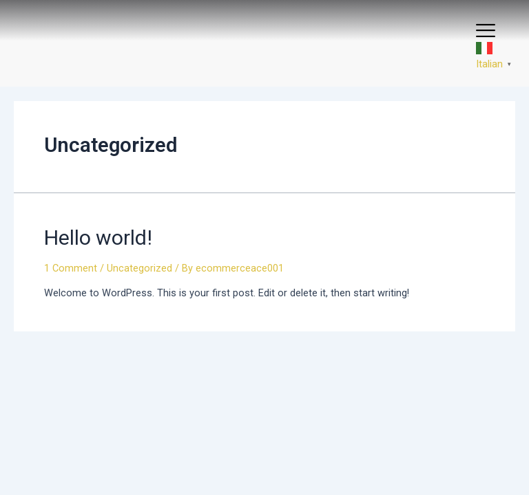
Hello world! (98, 238)
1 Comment (70, 268)
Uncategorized (139, 268)
